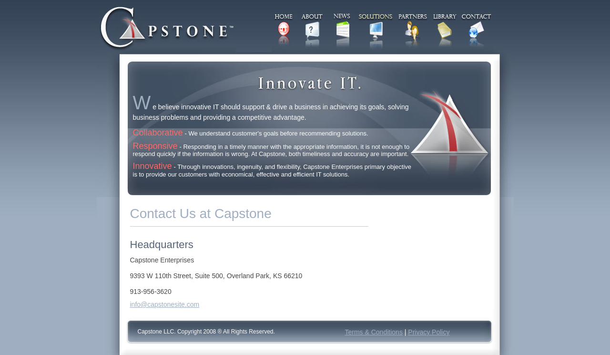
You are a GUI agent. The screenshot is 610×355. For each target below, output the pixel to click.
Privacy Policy (428, 332)
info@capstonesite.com (165, 304)
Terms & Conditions (374, 332)
